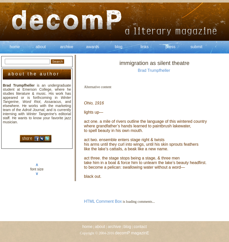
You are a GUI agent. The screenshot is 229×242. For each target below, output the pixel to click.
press (170, 47)
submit (196, 47)
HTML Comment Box (103, 201)
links (144, 47)
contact (140, 226)
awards (92, 47)
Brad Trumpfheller (154, 70)
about (41, 47)
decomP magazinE (132, 233)
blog (118, 47)
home (15, 47)
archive (66, 47)
